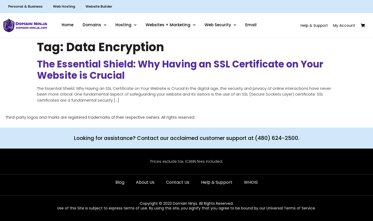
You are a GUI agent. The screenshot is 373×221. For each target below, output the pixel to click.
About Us (145, 182)
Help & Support (216, 182)
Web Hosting (64, 6)
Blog (119, 182)
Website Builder (99, 6)
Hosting (125, 25)
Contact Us (177, 182)
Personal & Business (25, 6)
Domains (94, 25)
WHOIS (251, 182)
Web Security (220, 25)
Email (251, 25)
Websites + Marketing (170, 25)
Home (67, 25)
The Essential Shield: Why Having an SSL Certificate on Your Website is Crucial (180, 69)
